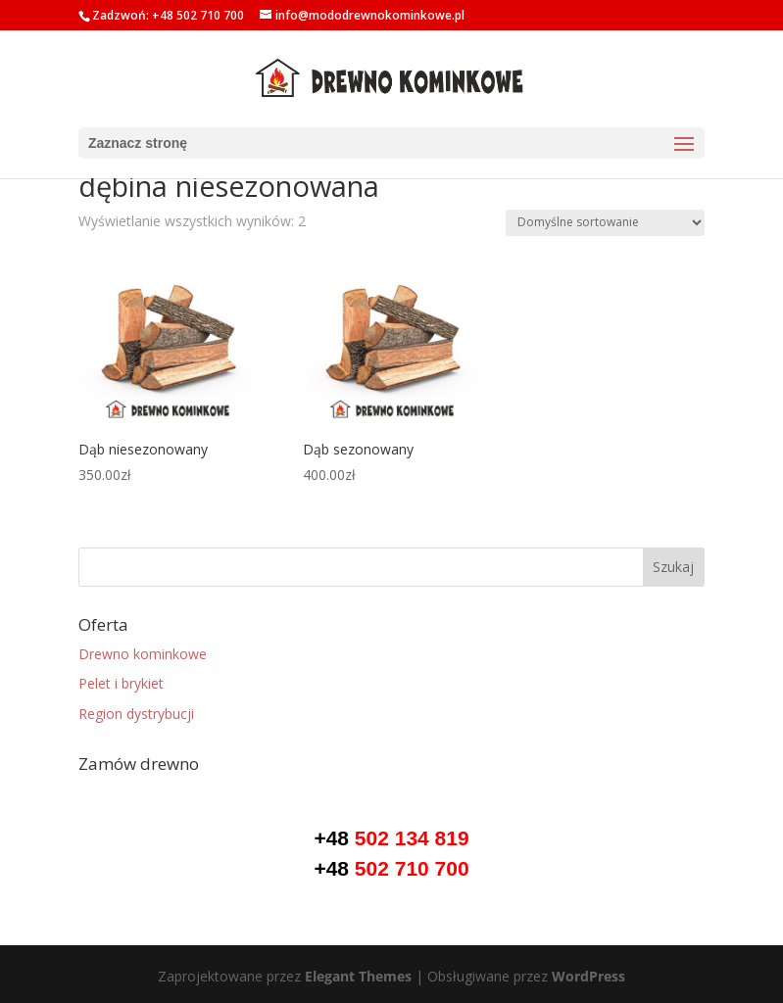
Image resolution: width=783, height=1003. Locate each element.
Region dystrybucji (136, 713)
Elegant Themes (358, 976)
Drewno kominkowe (142, 654)
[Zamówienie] (605, 223)
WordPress (588, 976)
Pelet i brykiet (121, 683)
